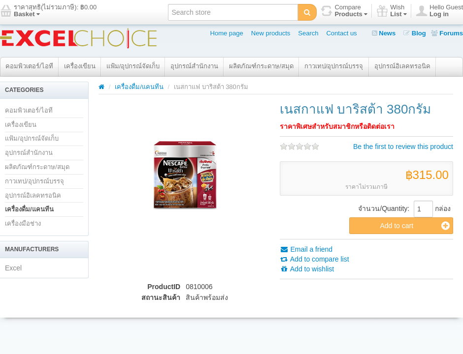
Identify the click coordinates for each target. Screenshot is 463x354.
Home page (226, 33)
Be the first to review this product (403, 146)
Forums (447, 33)
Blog (414, 33)
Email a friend (306, 249)
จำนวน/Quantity (382, 208)
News (384, 33)
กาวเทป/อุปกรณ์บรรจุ (334, 66)
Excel (13, 268)
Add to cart (415, 226)
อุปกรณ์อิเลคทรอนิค (402, 66)
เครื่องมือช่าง (23, 223)
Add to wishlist (307, 269)
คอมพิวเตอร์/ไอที (29, 66)
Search (308, 33)
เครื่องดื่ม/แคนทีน (29, 209)
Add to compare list (314, 259)
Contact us (341, 33)
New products (270, 33)
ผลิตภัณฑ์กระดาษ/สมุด (261, 66)
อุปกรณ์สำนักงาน (194, 66)
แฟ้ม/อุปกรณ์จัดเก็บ (133, 66)
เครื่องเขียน (80, 66)
